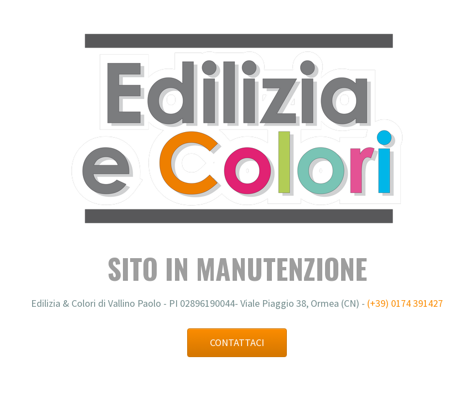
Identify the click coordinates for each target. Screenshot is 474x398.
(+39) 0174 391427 (405, 303)
